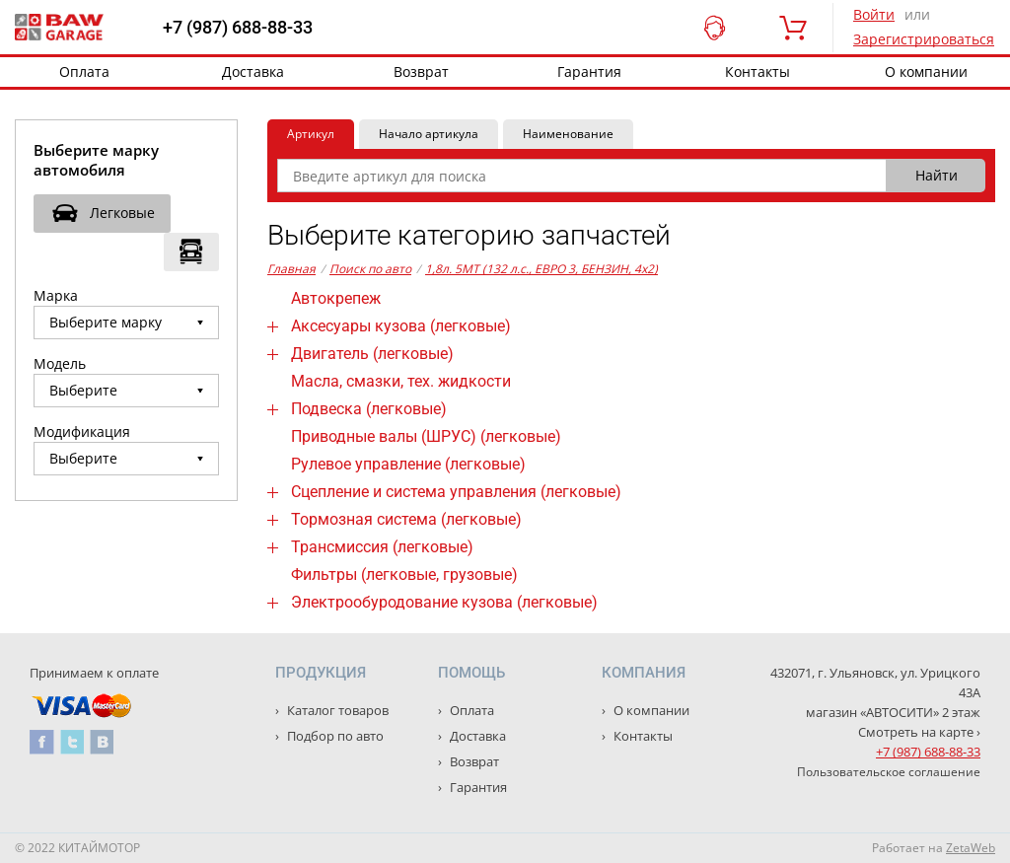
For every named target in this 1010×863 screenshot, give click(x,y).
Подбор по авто (334, 736)
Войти (874, 14)
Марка (56, 295)
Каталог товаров (336, 710)
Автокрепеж (336, 298)
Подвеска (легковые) (369, 408)
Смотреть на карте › (919, 732)
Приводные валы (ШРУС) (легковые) (426, 436)
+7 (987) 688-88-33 (238, 27)
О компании (650, 710)
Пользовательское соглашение (888, 771)
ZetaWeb (970, 847)
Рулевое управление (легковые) (408, 464)
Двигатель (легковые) (372, 353)
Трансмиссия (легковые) (382, 547)
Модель (60, 363)
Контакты (757, 71)
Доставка (253, 71)
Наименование (568, 133)
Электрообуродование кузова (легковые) (444, 602)
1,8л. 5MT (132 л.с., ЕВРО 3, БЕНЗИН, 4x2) (541, 268)
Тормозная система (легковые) (406, 519)
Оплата (84, 71)
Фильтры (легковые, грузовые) (404, 574)
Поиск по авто (370, 268)
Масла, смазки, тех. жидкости (401, 381)
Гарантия (589, 71)
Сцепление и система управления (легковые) (456, 491)
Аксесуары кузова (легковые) (401, 326)
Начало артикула (428, 133)
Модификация (82, 431)
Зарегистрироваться (923, 39)
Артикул (310, 133)
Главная (291, 268)
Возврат (421, 71)
